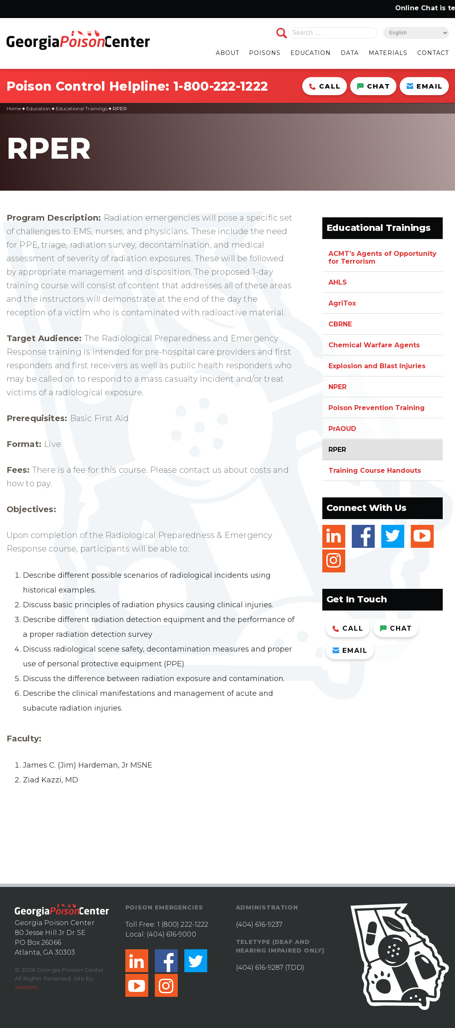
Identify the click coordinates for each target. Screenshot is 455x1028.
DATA (350, 53)
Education (38, 108)
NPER (337, 387)
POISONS (265, 53)
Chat (373, 86)
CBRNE (340, 324)
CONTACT (433, 53)
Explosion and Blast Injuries (377, 366)
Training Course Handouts (374, 470)
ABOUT (227, 53)
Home (14, 108)
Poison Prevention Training (376, 408)
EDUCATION (310, 53)
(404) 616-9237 (259, 924)
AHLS (337, 282)
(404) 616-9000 (171, 934)
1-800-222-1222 (220, 86)
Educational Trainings (81, 108)
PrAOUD (342, 429)
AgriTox (342, 303)
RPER (337, 450)
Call (325, 86)
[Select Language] (416, 33)
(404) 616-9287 (259, 967)
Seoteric (27, 987)
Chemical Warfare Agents (374, 345)
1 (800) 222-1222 (182, 924)
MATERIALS (388, 53)
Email (425, 86)
